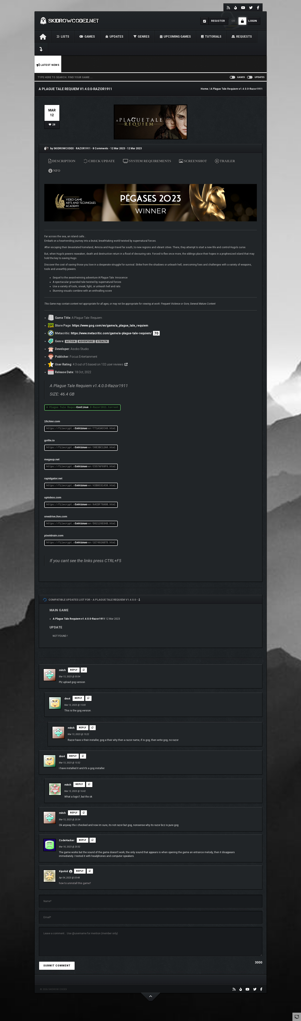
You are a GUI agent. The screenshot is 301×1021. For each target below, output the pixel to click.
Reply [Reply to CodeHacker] (82, 840)
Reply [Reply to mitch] (74, 670)
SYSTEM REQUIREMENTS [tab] (147, 161)
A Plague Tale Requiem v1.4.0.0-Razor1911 (79, 618)
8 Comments (100, 148)
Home (204, 88)
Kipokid (63, 871)
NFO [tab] (54, 170)
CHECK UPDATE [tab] (100, 161)
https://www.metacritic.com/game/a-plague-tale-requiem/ (111, 333)
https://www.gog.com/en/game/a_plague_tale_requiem (110, 325)
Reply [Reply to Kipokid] (80, 871)
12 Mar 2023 (117, 148)
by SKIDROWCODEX (59, 148)
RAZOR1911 (83, 148)
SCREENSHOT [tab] (193, 161)
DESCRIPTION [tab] (61, 161)
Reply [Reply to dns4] (78, 698)
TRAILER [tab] (225, 161)
